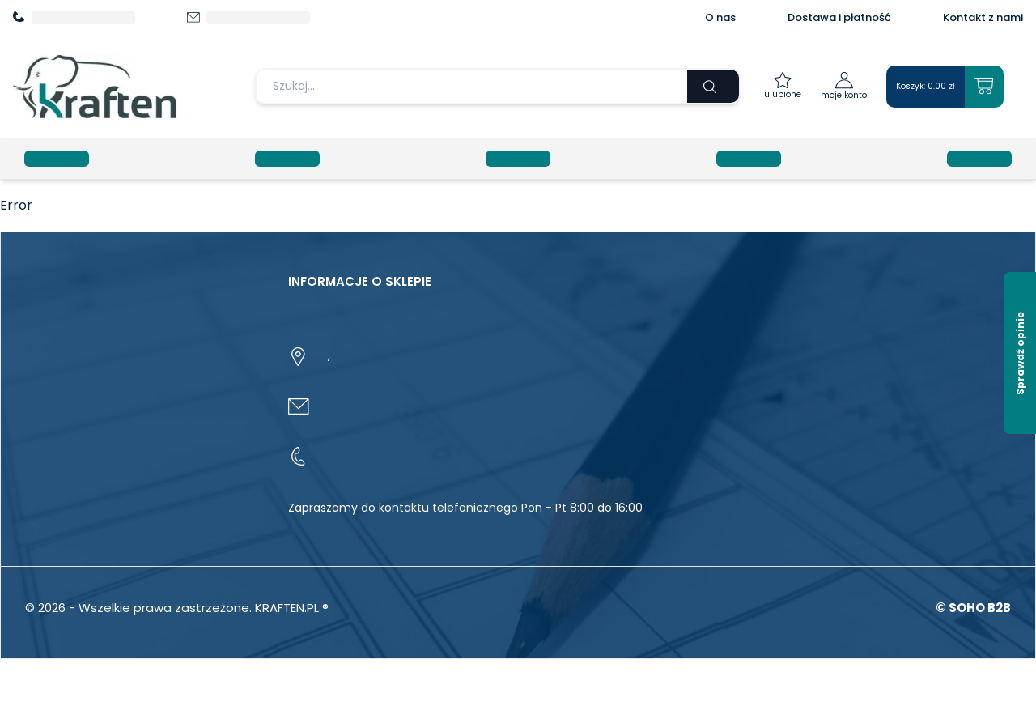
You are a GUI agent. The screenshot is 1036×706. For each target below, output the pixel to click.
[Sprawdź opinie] (1020, 353)
